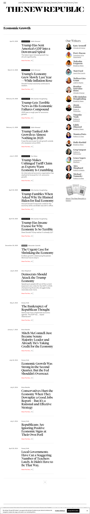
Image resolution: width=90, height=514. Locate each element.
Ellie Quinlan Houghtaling (39, 99)
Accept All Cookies (73, 510)
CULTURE (47, 3)
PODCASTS (70, 3)
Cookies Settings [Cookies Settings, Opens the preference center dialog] (60, 510)
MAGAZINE (54, 3)
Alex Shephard (26, 271)
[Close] (87, 511)
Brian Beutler (25, 330)
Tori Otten (34, 156)
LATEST (20, 3)
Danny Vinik (25, 303)
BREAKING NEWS (27, 3)
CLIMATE (41, 3)
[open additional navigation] (5, 3)
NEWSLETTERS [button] (62, 3)
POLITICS (35, 3)
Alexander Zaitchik (34, 245)
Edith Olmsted (35, 41)
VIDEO (76, 3)
